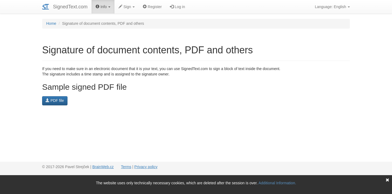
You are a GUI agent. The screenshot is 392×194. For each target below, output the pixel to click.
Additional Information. (277, 183)
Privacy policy (146, 167)
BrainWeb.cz (103, 167)
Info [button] (103, 7)
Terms (126, 167)
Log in (177, 7)
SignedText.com (70, 6)
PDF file (55, 100)
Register (152, 7)
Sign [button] (127, 7)
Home (51, 23)
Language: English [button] (332, 7)
